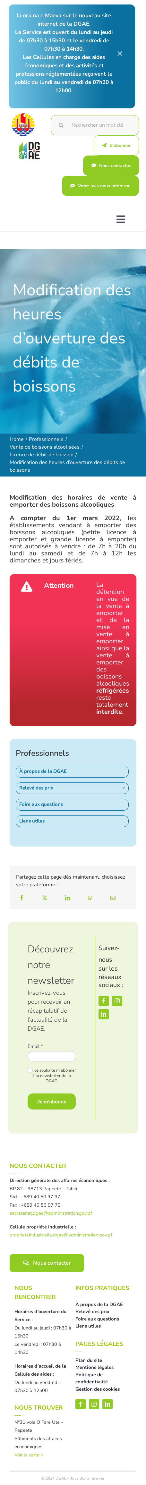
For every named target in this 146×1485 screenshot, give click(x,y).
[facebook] (104, 1001)
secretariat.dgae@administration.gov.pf (51, 1213)
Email (35, 1046)
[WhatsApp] (90, 898)
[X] (44, 898)
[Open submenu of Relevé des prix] (125, 788)
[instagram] (117, 1001)
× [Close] (120, 53)
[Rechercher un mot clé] (95, 125)
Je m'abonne (51, 1101)
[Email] (113, 898)
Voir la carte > (29, 1455)
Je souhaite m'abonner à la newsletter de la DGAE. (52, 1076)
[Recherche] (61, 125)
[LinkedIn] (67, 898)
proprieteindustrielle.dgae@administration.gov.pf (61, 1235)
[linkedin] (104, 1014)
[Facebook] (22, 898)
